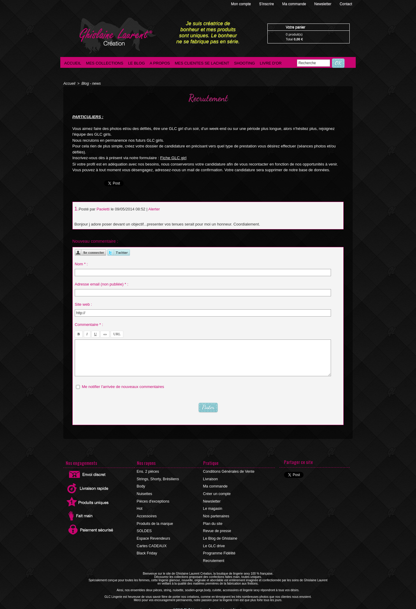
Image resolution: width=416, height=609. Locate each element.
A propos (160, 63)
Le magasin (212, 508)
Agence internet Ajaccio (225, 607)
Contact (346, 4)
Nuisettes (144, 493)
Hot (140, 508)
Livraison (210, 479)
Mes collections (104, 63)
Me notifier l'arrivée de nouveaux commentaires (123, 385)
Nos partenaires (216, 515)
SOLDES (144, 529)
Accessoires (146, 515)
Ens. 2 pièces (148, 471)
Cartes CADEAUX (151, 544)
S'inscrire (267, 4)
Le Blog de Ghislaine (220, 537)
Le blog (136, 63)
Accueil (72, 63)
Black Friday (147, 551)
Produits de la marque (154, 522)
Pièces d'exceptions (153, 500)
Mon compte (241, 4)
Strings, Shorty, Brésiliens (157, 479)
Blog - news (90, 83)
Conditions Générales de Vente (228, 471)
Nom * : (81, 263)
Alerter (154, 209)
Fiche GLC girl (172, 158)
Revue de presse (217, 529)
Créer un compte (216, 493)
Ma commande (294, 4)
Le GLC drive (214, 544)
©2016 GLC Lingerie (190, 607)
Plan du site (212, 522)
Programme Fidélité (219, 551)
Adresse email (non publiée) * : (101, 283)
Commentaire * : (89, 323)
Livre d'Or (271, 63)
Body (141, 486)
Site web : (83, 303)
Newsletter (323, 4)
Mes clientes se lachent (202, 63)
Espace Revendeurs (153, 537)
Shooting (244, 63)
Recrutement (213, 558)
